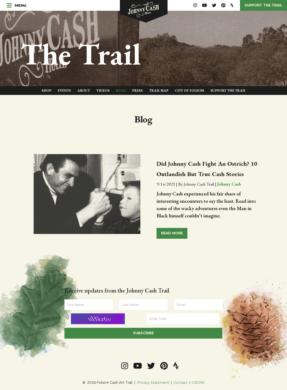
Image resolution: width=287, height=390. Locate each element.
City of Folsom (189, 90)
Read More (172, 233)
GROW (198, 383)
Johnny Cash (229, 184)
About (83, 90)
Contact (181, 383)
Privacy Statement (153, 383)
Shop (46, 90)
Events (64, 90)
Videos (103, 90)
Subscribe (143, 333)
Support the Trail (263, 5)
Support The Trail (228, 90)
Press (137, 90)
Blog (121, 90)
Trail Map (158, 90)
